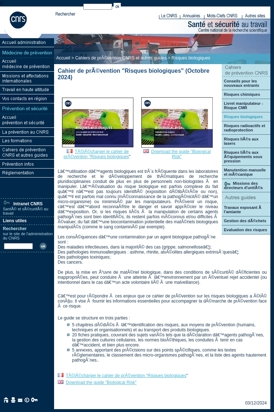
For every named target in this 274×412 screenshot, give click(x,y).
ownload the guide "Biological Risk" (102, 382)
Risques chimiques (242, 94)
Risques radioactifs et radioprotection (244, 128)
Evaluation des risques (245, 230)
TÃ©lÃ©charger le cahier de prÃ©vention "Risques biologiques (96, 154)
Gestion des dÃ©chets (245, 221)
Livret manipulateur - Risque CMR (243, 105)
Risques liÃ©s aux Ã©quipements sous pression (243, 156)
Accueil (63, 58)
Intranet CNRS (23, 203)
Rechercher (15, 228)
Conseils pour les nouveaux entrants (241, 83)
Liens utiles (15, 220)
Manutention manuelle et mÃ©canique (245, 172)
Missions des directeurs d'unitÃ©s (243, 185)
